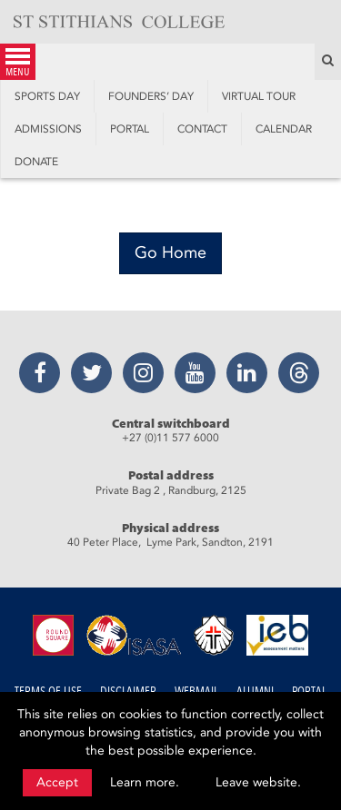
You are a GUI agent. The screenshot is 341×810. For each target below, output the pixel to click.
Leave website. (258, 782)
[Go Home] (170, 253)
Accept (57, 782)
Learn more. (144, 782)
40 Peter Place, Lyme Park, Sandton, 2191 (170, 542)
